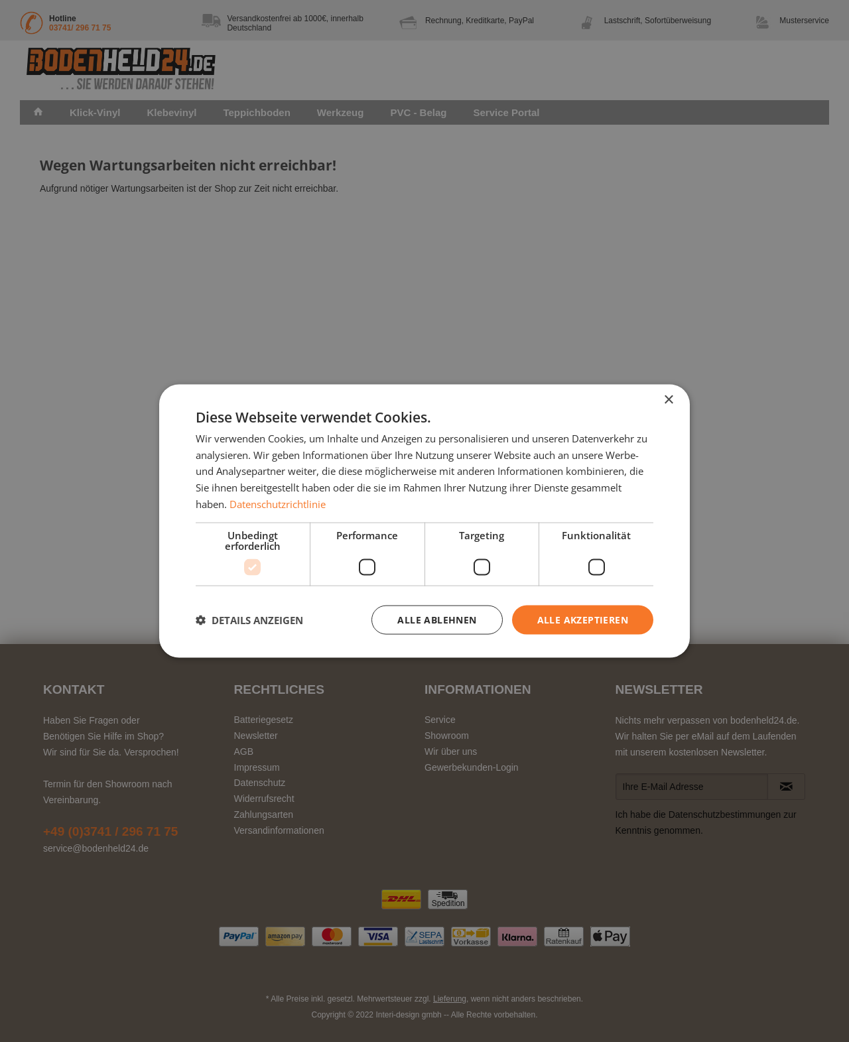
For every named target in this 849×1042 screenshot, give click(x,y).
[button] (249, 620)
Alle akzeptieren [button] (582, 619)
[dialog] (424, 521)
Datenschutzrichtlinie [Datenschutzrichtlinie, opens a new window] (277, 503)
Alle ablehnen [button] (436, 619)
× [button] (668, 400)
